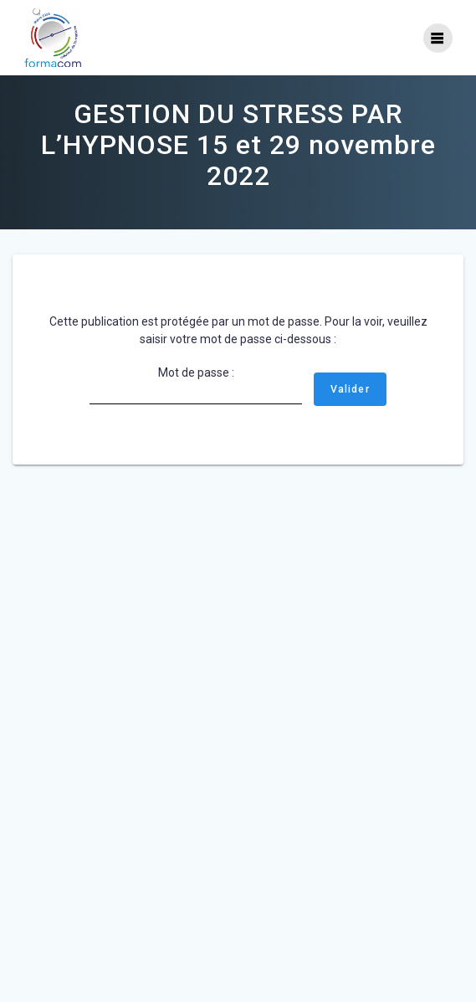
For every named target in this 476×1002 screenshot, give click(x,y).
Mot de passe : (196, 385)
